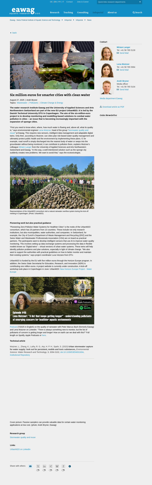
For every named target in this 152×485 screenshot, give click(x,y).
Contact (69, 2)
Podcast (14, 327)
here (44, 335)
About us (112, 12)
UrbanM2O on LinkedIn (20, 449)
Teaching (68, 12)
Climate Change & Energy (51, 103)
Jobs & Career (83, 2)
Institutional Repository (20, 355)
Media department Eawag (111, 98)
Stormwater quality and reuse (23, 437)
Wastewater (22, 103)
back (14, 33)
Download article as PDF (112, 107)
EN (55, 2)
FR (59, 2)
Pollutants (33, 103)
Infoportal (98, 12)
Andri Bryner (123, 81)
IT (63, 2)
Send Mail (124, 53)
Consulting (82, 12)
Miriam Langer (25, 147)
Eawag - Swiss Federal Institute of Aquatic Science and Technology (35, 20)
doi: (72, 352)
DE (51, 2)
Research (54, 12)
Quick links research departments (119, 2)
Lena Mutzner (45, 130)
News (89, 20)
